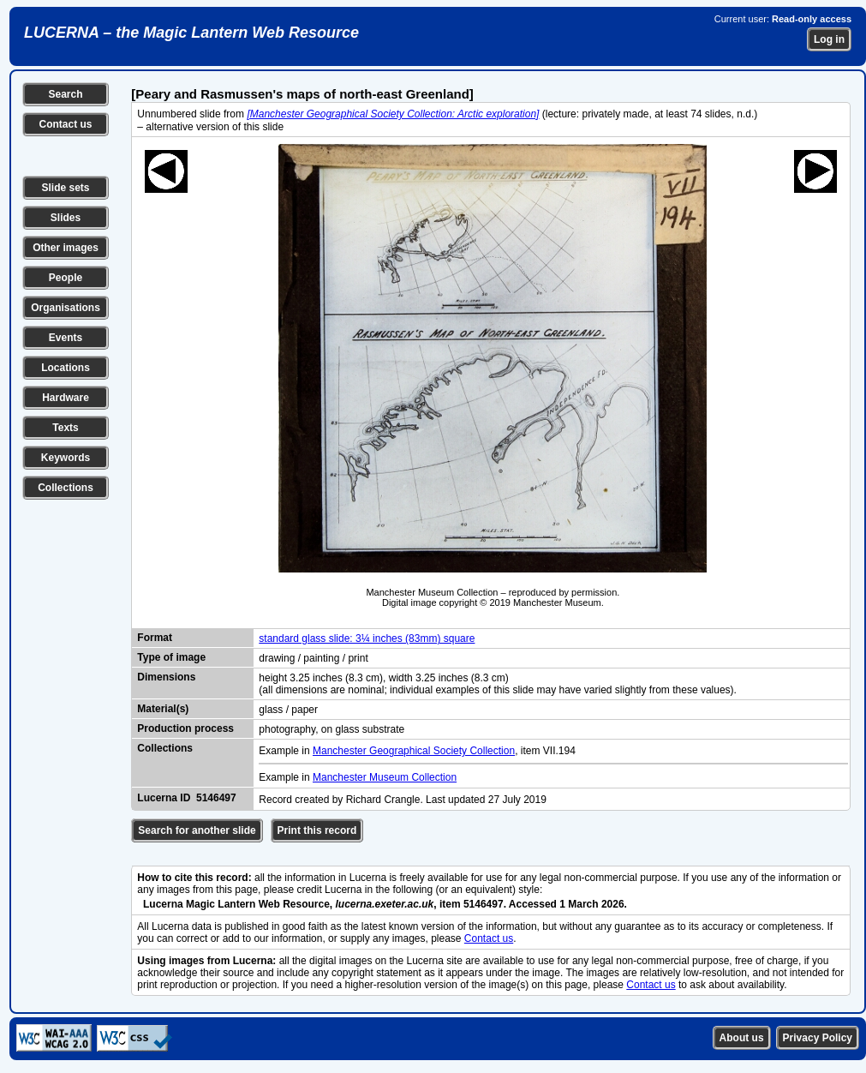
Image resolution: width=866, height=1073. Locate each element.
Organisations (65, 308)
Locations (65, 368)
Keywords (65, 458)
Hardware (65, 398)
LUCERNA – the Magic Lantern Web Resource (191, 32)
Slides (66, 218)
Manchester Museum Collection (385, 777)
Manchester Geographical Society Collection (414, 751)
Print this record (317, 830)
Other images (66, 248)
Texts (65, 428)
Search (65, 94)
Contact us (65, 124)
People (65, 278)
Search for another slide (196, 830)
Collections (65, 488)
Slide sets (65, 188)
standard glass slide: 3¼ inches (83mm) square (367, 638)
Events (65, 338)
